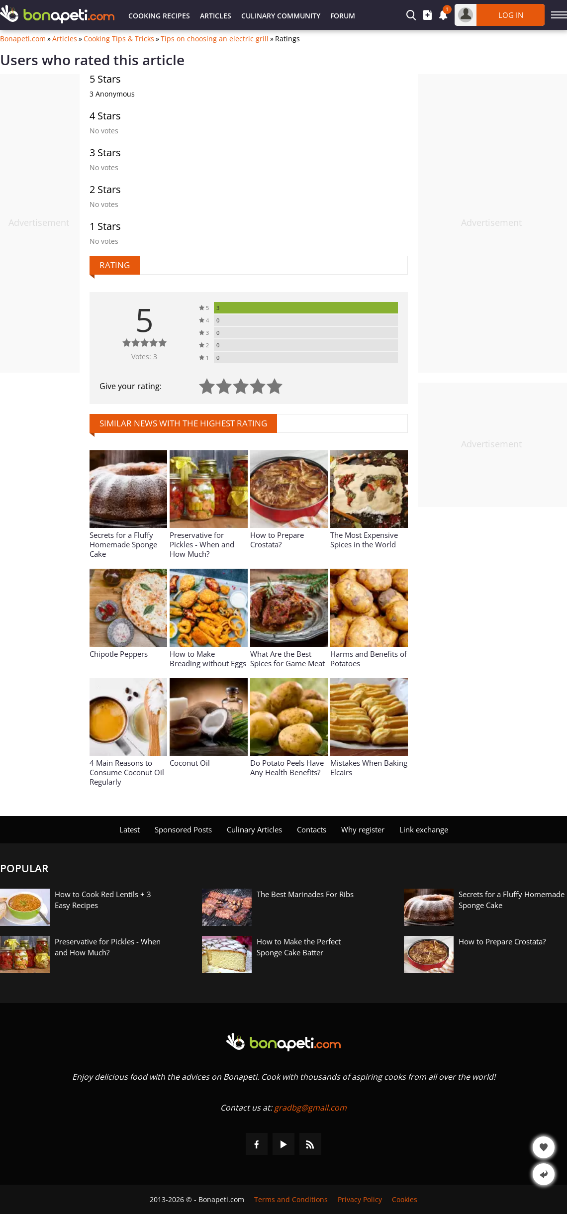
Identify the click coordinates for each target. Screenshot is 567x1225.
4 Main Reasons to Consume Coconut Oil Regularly (127, 772)
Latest (129, 829)
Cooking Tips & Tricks (119, 39)
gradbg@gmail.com (310, 1107)
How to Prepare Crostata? (277, 539)
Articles (215, 15)
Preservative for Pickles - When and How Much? (202, 544)
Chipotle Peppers (119, 654)
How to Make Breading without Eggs (208, 658)
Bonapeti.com (23, 39)
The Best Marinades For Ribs (305, 894)
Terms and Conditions (291, 1199)
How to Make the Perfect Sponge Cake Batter (299, 946)
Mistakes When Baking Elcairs (368, 767)
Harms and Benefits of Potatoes (368, 658)
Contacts (311, 829)
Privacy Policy (360, 1199)
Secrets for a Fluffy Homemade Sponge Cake (123, 544)
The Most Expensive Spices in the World (364, 539)
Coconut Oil (190, 763)
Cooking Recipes (159, 15)
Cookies (404, 1199)
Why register (362, 829)
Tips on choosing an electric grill (215, 39)
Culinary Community (280, 15)
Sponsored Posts (183, 829)
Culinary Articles (254, 829)
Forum (342, 15)
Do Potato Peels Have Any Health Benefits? (287, 767)
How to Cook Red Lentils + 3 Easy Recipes (103, 899)
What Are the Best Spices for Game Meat (287, 658)
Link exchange (423, 829)
